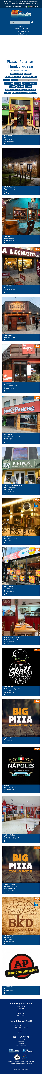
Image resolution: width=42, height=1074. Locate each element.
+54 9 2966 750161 (9, 491)
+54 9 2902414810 (9, 692)
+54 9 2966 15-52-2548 (10, 839)
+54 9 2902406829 (9, 440)
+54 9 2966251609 (9, 941)
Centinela (7, 236)
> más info (4, 146)
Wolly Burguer (8, 586)
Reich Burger (8, 335)
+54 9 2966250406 (9, 592)
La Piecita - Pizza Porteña (12, 637)
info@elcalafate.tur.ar (30, 2)
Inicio (12, 70)
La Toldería (7, 537)
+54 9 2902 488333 (9, 789)
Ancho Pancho (8, 987)
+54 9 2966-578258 (9, 890)
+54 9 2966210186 (9, 990)
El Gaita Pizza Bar (9, 187)
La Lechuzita (8, 286)
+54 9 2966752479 (9, 240)
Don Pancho (8, 434)
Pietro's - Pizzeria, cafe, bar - (13, 485)
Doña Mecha (8, 136)
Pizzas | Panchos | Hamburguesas (23, 70)
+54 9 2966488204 (9, 141)
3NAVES (23, 1069)
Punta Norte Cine (9, 835)
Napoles (6, 786)
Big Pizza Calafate (9, 738)
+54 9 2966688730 (9, 641)
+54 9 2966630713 (9, 388)
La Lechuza (7, 383)
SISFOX (20, 1069)
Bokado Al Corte (9, 936)
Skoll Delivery (8, 687)
